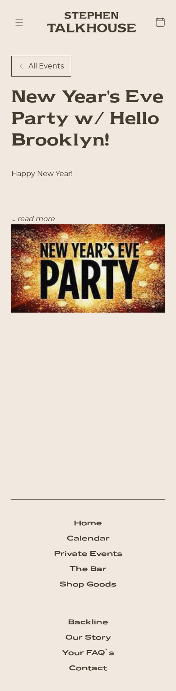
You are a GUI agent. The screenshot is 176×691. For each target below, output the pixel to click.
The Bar (88, 569)
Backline (88, 622)
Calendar (88, 538)
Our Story (88, 637)
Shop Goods (88, 584)
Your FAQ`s (88, 652)
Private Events (88, 553)
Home (88, 523)
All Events (41, 66)
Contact (88, 668)
